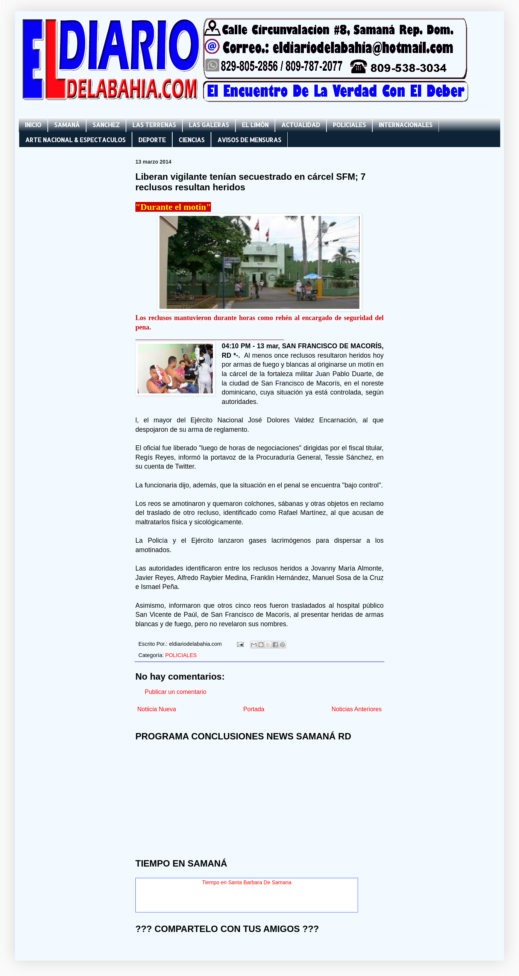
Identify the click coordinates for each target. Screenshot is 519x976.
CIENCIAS (192, 140)
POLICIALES (349, 125)
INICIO (33, 125)
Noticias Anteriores (357, 709)
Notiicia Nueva (156, 709)
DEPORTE (152, 140)
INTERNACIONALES (405, 125)
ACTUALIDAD (300, 125)
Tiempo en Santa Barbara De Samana (246, 882)
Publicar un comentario (175, 692)
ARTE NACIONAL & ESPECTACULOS (75, 140)
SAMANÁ (67, 125)
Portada (253, 709)
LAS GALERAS (209, 125)
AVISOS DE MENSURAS (249, 140)
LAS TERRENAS (154, 125)
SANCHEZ (106, 125)
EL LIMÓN (255, 125)
